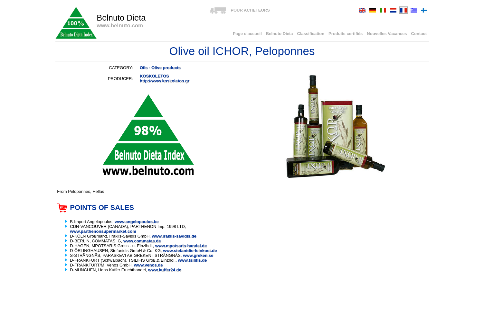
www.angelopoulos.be (137, 221)
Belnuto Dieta (279, 33)
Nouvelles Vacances (387, 33)
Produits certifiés (345, 33)
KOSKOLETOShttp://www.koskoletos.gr (164, 78)
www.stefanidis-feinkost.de (190, 250)
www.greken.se (198, 255)
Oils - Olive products (160, 67)
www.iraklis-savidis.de (174, 236)
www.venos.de (148, 265)
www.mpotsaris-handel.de (181, 245)
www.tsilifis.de (192, 260)
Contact (419, 33)
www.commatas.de (142, 241)
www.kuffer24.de (164, 269)
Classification (311, 33)
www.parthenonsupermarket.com (103, 231)
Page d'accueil (247, 33)
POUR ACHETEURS (250, 10)
